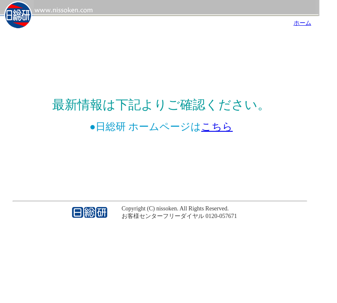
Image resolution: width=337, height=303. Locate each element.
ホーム (302, 23)
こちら (217, 126)
